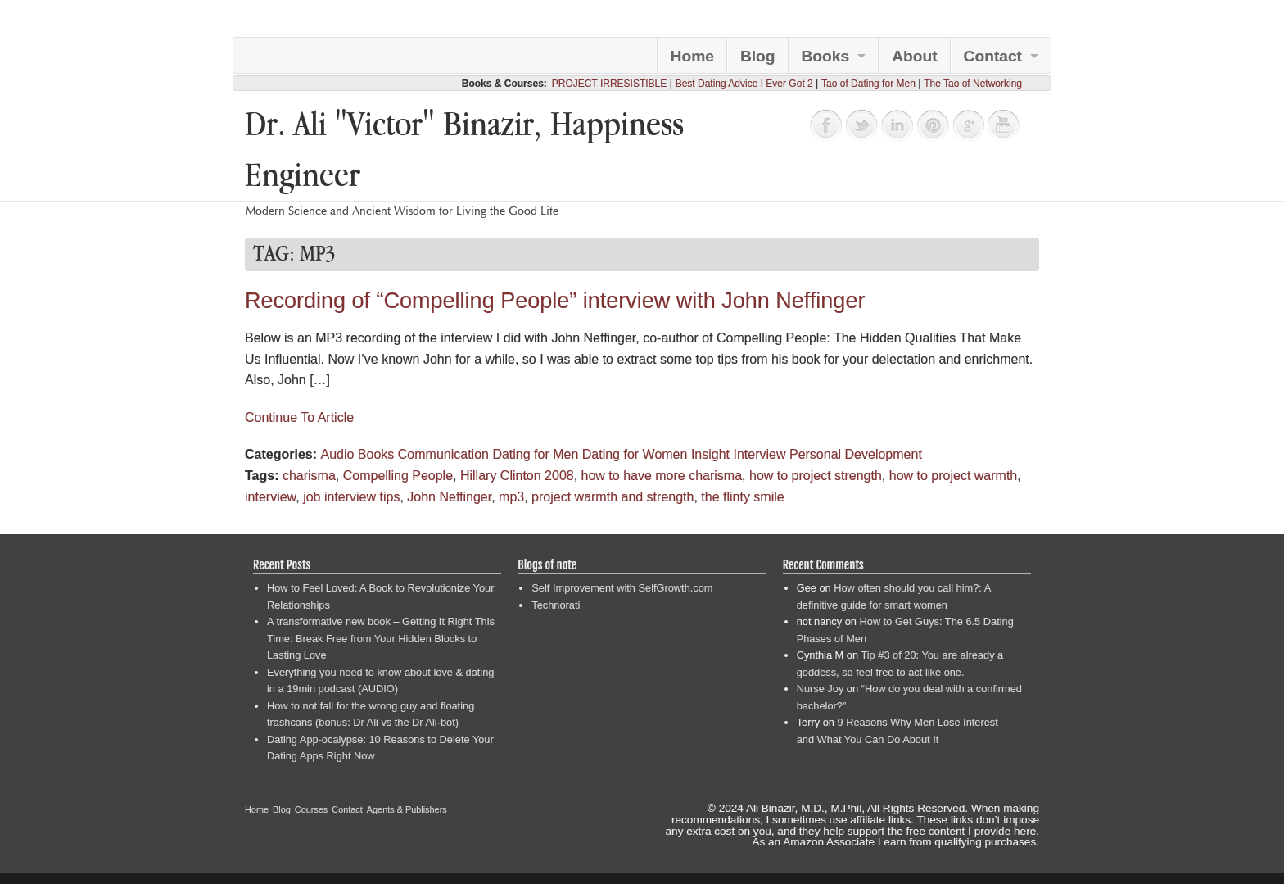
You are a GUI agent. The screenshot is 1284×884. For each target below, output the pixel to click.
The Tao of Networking (973, 83)
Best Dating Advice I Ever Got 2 (744, 83)
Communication (443, 454)
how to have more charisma (662, 476)
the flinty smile (742, 497)
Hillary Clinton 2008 (517, 476)
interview (270, 497)
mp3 (511, 497)
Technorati (555, 605)
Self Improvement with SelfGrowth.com (621, 588)
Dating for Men (535, 454)
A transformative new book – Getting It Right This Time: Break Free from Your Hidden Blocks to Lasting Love (381, 638)
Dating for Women (635, 454)
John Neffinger (449, 497)
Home (692, 56)
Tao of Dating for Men (868, 83)
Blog (757, 56)
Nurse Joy (820, 688)
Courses (311, 809)
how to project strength (815, 476)
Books (826, 56)
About (914, 56)
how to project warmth (953, 476)
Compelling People (398, 476)
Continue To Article (299, 417)
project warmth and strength (612, 497)
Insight (710, 454)
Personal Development (855, 454)
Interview (759, 454)
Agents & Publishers (407, 809)
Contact (993, 56)
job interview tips (351, 497)
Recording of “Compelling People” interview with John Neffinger (555, 300)
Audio (337, 454)
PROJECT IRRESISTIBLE (609, 83)
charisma (309, 476)
